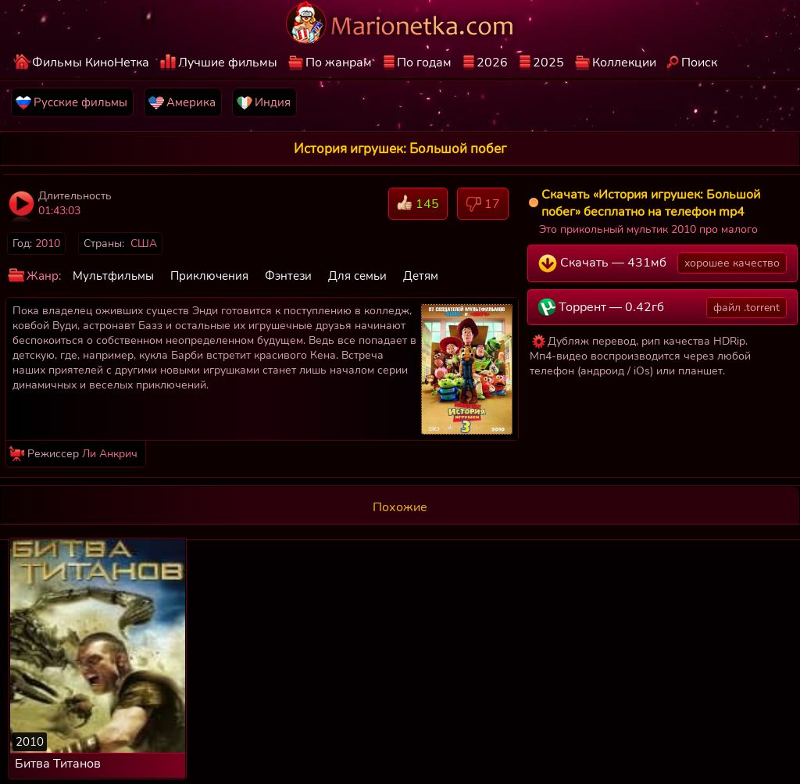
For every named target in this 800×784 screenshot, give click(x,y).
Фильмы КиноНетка (90, 62)
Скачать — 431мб (662, 263)
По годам (424, 62)
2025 (548, 62)
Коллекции (624, 62)
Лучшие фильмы (227, 62)
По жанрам (338, 62)
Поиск (699, 62)
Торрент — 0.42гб (662, 307)
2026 (492, 62)
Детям (420, 276)
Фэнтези (288, 276)
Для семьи (357, 276)
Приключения (209, 276)
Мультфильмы (113, 276)
